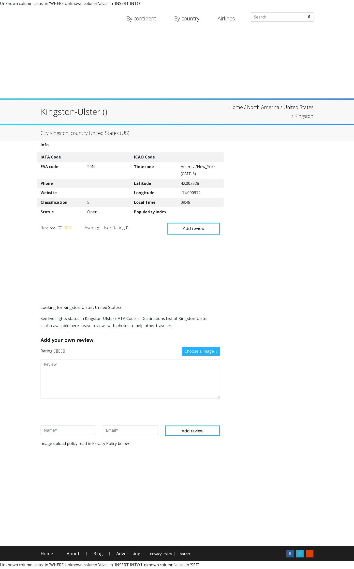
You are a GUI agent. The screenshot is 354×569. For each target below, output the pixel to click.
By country (186, 18)
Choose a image (201, 350)
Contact (204, 554)
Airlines (226, 18)
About (73, 554)
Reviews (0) (52, 227)
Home (47, 554)
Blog (98, 554)
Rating (47, 350)
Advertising (128, 554)
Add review (192, 227)
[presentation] (78, 411)
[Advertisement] (177, 64)
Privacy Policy (168, 554)
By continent (141, 18)
